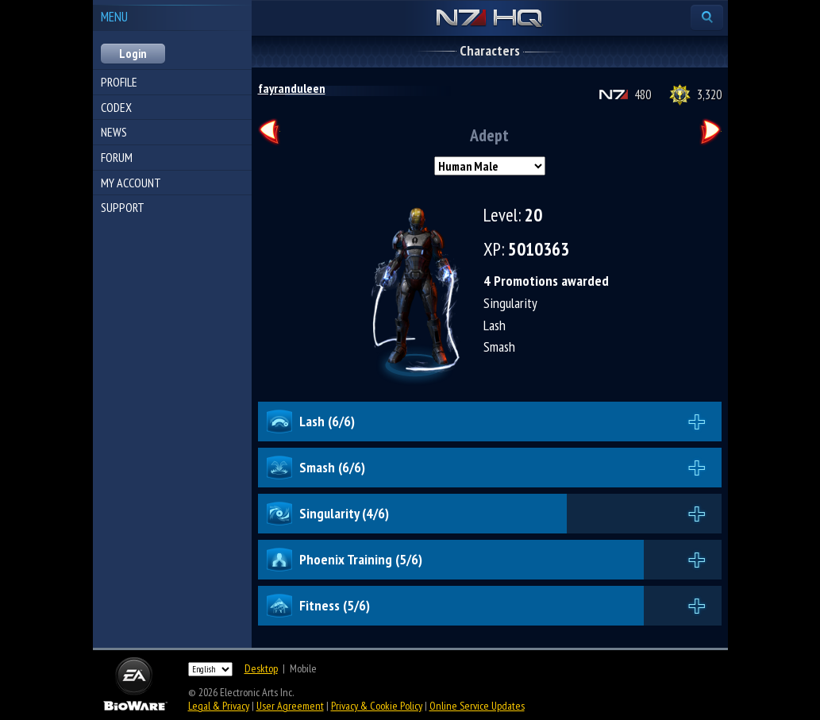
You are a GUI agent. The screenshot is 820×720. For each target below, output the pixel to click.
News (114, 132)
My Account (131, 183)
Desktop (261, 668)
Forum (117, 157)
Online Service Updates (477, 706)
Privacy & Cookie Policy (376, 706)
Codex (116, 107)
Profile (119, 82)
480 (642, 94)
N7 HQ (489, 19)
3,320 (709, 94)
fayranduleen (291, 88)
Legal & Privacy (218, 706)
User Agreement (290, 706)
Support (122, 207)
